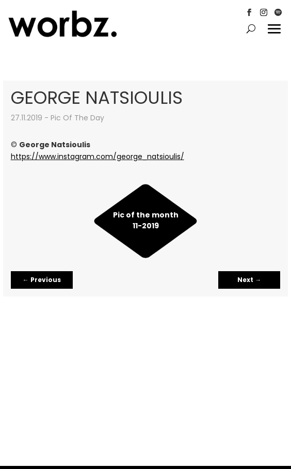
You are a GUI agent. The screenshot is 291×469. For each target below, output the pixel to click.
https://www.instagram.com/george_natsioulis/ (97, 156)
